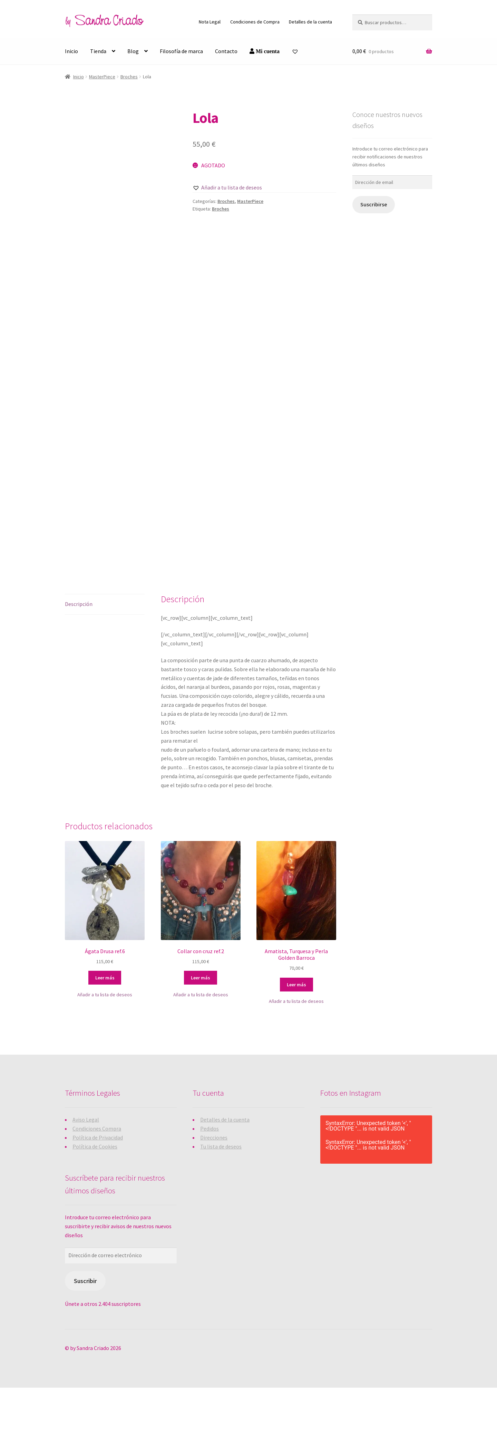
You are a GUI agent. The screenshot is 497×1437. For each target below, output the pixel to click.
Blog (133, 51)
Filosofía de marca (181, 51)
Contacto (226, 51)
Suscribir (85, 1330)
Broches (129, 77)
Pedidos (209, 1177)
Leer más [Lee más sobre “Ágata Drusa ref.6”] (105, 1027)
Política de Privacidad (97, 1186)
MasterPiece (102, 77)
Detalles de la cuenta (310, 22)
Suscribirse (373, 204)
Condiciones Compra (96, 1177)
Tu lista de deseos (221, 1195)
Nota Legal (210, 22)
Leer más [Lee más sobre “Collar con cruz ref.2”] (200, 1027)
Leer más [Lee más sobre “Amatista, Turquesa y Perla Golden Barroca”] (296, 1033)
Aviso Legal (85, 1168)
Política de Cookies (94, 1195)
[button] (227, 187)
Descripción (78, 652)
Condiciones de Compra (255, 22)
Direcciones (213, 1186)
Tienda (98, 51)
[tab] (105, 653)
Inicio (71, 51)
